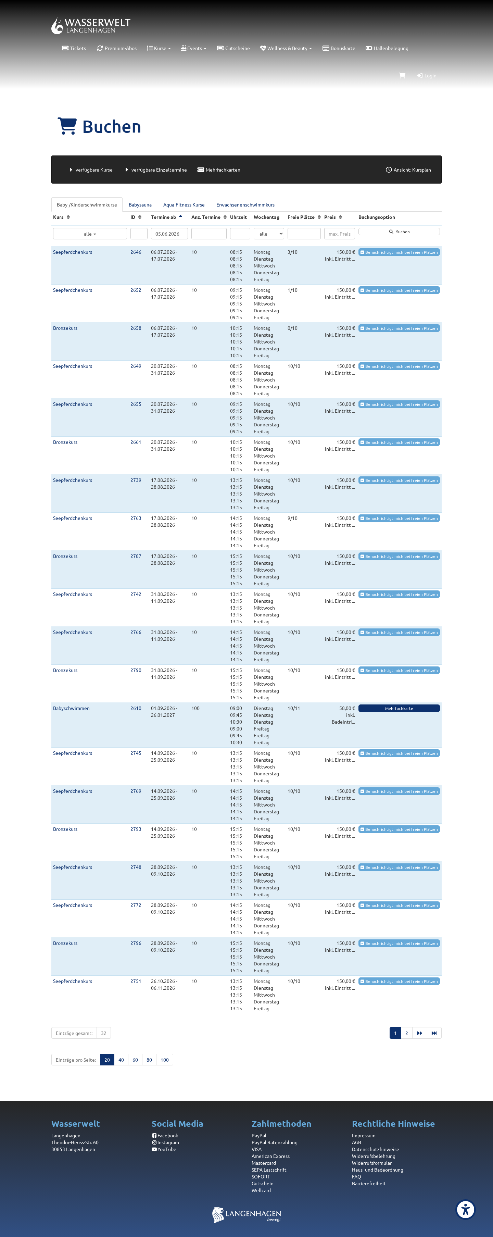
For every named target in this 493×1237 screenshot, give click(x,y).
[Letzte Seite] (434, 1033)
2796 (135, 943)
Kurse (159, 48)
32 (103, 1033)
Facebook (165, 1135)
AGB (356, 1142)
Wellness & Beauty (286, 48)
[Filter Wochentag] (269, 233)
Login (426, 75)
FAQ (356, 1176)
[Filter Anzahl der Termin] (209, 233)
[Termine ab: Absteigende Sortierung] (180, 217)
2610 (135, 708)
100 (165, 1060)
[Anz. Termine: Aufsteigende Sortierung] (225, 217)
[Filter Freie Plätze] (304, 233)
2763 (135, 518)
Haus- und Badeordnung (377, 1169)
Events (193, 48)
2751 (135, 981)
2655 (135, 404)
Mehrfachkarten (218, 169)
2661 (135, 442)
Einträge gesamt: (74, 1033)
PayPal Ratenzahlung (275, 1142)
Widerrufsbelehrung (373, 1156)
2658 (135, 328)
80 (149, 1060)
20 (107, 1060)
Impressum (364, 1135)
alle (90, 233)
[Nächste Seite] (419, 1033)
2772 (135, 905)
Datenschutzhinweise (375, 1149)
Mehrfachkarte (399, 708)
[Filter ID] (139, 233)
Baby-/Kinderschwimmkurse (87, 204)
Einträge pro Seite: (76, 1060)
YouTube (164, 1149)
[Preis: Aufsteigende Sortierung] (340, 217)
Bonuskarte (338, 48)
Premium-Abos (116, 48)
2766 (135, 632)
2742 (135, 594)
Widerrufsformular (372, 1163)
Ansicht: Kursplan (408, 169)
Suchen (399, 231)
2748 (135, 867)
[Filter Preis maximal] (339, 233)
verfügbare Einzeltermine (155, 169)
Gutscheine (233, 48)
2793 (135, 829)
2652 (135, 290)
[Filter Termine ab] (169, 233)
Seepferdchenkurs (72, 252)
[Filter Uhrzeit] (240, 233)
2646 (135, 252)
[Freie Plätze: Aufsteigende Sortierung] (319, 217)
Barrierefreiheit (369, 1183)
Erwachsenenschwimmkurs (245, 204)
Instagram (165, 1142)
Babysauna (140, 204)
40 (121, 1060)
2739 (135, 480)
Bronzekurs (65, 328)
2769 (135, 791)
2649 (135, 366)
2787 (135, 556)
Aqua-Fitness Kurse (184, 204)
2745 (135, 753)
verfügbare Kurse (90, 169)
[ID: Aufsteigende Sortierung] (139, 217)
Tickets (74, 48)
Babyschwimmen (71, 708)
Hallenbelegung (387, 48)
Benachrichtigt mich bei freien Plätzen (399, 252)
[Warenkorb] (402, 75)
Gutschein (263, 1183)
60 (135, 1060)
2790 (135, 670)
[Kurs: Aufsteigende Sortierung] (68, 217)
